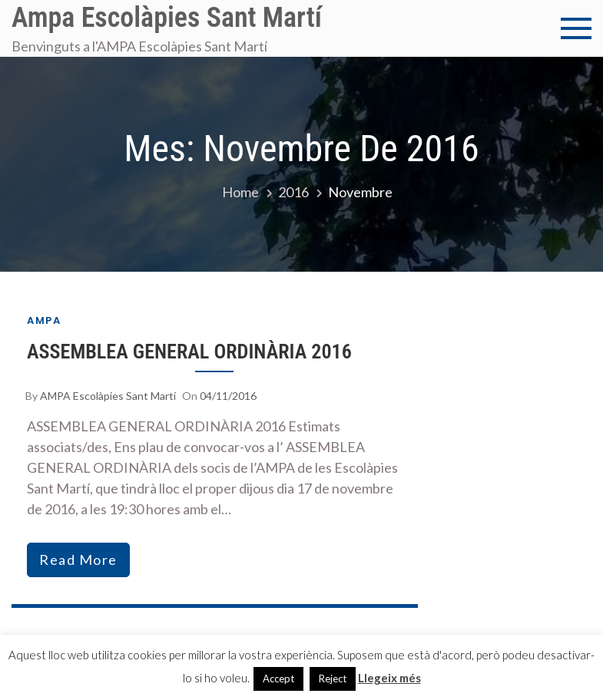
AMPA (44, 320)
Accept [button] (278, 678)
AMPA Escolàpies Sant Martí (108, 395)
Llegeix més (389, 678)
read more (78, 559)
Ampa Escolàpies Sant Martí (167, 18)
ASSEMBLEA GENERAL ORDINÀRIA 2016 (189, 351)
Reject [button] (332, 678)
